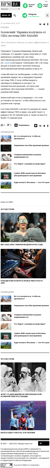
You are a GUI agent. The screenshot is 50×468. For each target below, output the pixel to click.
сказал (7, 62)
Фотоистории (7, 209)
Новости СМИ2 (7, 202)
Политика (5, 27)
